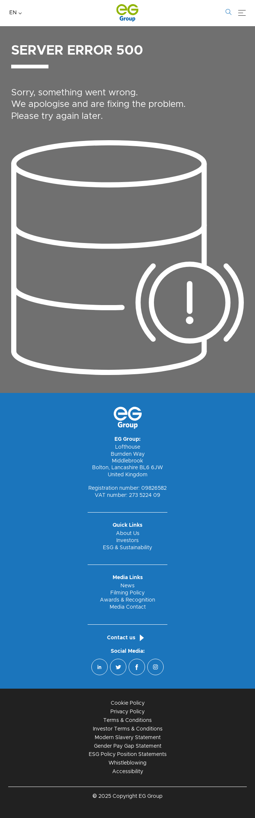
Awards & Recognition (127, 600)
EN (13, 12)
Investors (127, 540)
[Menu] (242, 13)
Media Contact (128, 607)
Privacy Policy (127, 711)
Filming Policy (127, 593)
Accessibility (127, 771)
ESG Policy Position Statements (128, 754)
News (127, 585)
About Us (127, 533)
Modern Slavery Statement (128, 737)
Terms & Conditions (127, 720)
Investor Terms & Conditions (128, 729)
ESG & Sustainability (127, 547)
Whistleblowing (127, 763)
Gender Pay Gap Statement (127, 746)
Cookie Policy (128, 703)
